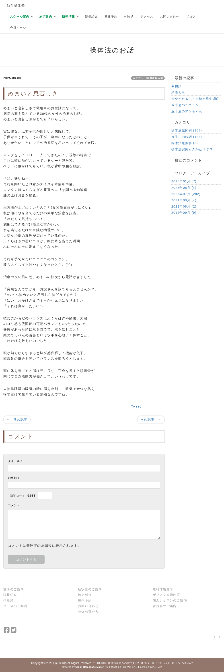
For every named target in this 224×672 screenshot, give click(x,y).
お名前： (14, 477)
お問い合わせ (169, 16)
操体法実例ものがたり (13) (192, 149)
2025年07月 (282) (186, 194)
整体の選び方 (88, 611)
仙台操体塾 (16, 5)
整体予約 (111, 16)
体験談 (129, 16)
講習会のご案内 (165, 606)
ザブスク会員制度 (166, 595)
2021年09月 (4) (184, 200)
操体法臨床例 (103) (186, 130)
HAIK (159, 667)
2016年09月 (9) (184, 212)
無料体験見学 (163, 589)
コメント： (15, 505)
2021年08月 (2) (184, 206)
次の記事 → (151, 419)
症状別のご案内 (90, 589)
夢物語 (176, 86)
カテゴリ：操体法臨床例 (148, 78)
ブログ (190, 16)
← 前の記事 (17, 419)
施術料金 (85, 595)
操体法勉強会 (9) (184, 143)
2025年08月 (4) (184, 188)
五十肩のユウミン (185, 105)
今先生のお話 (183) (186, 137)
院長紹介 (91, 16)
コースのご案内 (15, 606)
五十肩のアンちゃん (186, 111)
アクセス (146, 16)
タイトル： (15, 461)
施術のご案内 (13, 589)
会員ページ (18, 27)
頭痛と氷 (178, 92)
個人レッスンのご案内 (170, 600)
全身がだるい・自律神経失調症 (195, 99)
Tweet (136, 406)
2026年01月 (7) (184, 181)
